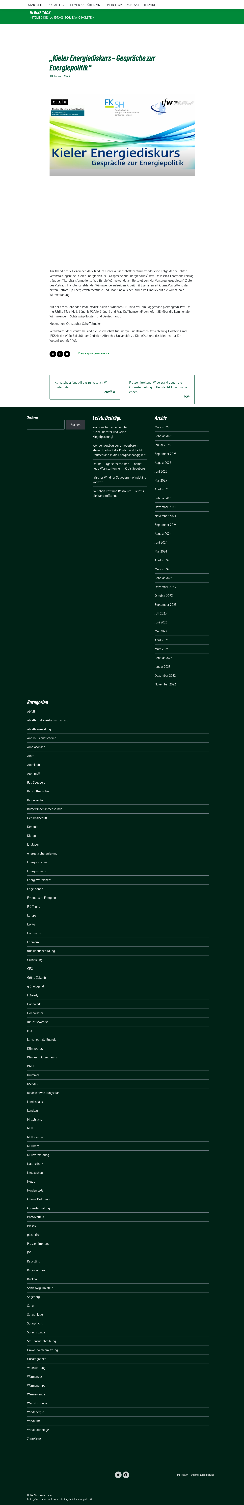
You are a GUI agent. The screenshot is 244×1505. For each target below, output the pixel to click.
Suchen (32, 410)
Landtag (32, 1104)
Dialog (31, 829)
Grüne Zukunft (36, 971)
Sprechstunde (36, 1325)
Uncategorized (36, 1352)
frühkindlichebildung (41, 944)
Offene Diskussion (39, 1192)
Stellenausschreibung (41, 1334)
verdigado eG (85, 1492)
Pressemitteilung (38, 1237)
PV (29, 1245)
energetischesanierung (42, 846)
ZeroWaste (34, 1432)
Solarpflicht (34, 1316)
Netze (31, 1174)
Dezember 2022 (165, 669)
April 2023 (161, 633)
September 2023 (166, 598)
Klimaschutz (35, 1042)
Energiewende (36, 864)
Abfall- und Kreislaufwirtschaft (47, 713)
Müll (30, 1121)
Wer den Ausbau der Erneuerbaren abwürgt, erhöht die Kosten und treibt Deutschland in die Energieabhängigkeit (119, 443)
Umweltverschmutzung (42, 1343)
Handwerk (34, 997)
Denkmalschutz (37, 811)
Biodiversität (35, 793)
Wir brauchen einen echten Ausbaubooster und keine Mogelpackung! (110, 425)
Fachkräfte (34, 926)
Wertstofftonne (37, 1396)
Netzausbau (35, 1166)
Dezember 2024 (165, 500)
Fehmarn (33, 935)
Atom (30, 749)
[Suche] (206, 3)
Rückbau (32, 1272)
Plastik (31, 1219)
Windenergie (35, 1405)
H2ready (32, 988)
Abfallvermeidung (39, 722)
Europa (31, 908)
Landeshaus (35, 1095)
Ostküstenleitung (38, 1201)
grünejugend (35, 979)
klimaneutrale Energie (41, 1033)
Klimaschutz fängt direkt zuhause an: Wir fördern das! (85, 380)
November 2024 (165, 509)
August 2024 (163, 527)
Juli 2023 (161, 606)
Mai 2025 (161, 473)
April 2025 (161, 482)
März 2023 (161, 642)
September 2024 (166, 518)
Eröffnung (33, 900)
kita (29, 1024)
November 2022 (165, 677)
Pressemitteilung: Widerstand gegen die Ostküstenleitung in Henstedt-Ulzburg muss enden (159, 382)
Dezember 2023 (165, 580)
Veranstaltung (36, 1361)
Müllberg (33, 1139)
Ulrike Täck (40, 12)
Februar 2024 (163, 571)
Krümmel (33, 1068)
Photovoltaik (35, 1210)
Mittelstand (34, 1112)
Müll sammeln (36, 1130)
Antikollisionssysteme (41, 731)
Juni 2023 (161, 615)
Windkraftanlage (38, 1423)
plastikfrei (33, 1228)
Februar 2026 (163, 429)
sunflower (53, 1492)
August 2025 (163, 456)
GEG (30, 962)
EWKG (31, 917)
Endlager (33, 837)
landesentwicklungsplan (43, 1086)
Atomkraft (33, 758)
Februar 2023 (163, 651)
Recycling (33, 1254)
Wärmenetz (34, 1370)
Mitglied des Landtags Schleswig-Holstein (62, 17)
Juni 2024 (161, 535)
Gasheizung (35, 953)
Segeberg (33, 1290)
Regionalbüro (36, 1263)
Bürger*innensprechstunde (44, 802)
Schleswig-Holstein (40, 1281)
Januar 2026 (162, 438)
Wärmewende (102, 346)
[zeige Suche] (211, 3)
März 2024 (161, 562)
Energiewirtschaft (39, 873)
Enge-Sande (35, 882)
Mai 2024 (161, 544)
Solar (30, 1299)
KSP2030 (33, 1077)
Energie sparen (86, 346)
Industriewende (37, 1015)
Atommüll (33, 766)
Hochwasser (35, 1006)
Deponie (32, 820)
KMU (30, 1059)
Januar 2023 (162, 660)
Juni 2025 (161, 464)
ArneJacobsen (36, 740)
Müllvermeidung (38, 1148)
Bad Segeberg (36, 775)
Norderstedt (35, 1183)
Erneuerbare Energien (41, 891)
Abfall (31, 704)
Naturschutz (35, 1157)
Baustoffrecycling (38, 784)
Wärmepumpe (36, 1379)
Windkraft (33, 1414)
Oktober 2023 (164, 589)
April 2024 (161, 553)
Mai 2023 (161, 624)
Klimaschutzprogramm (42, 1050)
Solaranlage (35, 1308)
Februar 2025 (163, 491)
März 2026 (161, 420)
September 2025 (166, 447)
